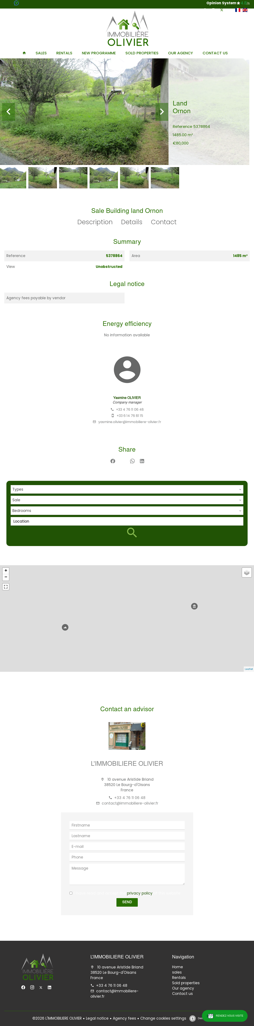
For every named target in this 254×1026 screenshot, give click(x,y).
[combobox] (127, 489)
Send (127, 902)
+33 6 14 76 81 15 (130, 415)
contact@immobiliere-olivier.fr (130, 803)
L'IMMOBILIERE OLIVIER (127, 764)
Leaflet (249, 669)
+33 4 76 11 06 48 (130, 409)
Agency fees (124, 1018)
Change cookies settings (163, 1018)
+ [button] (5, 571)
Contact (164, 222)
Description (95, 222)
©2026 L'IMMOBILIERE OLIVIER (57, 1018)
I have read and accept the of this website (127, 893)
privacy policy (139, 893)
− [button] (5, 577)
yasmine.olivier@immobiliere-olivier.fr (129, 421)
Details (131, 222)
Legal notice (97, 1018)
